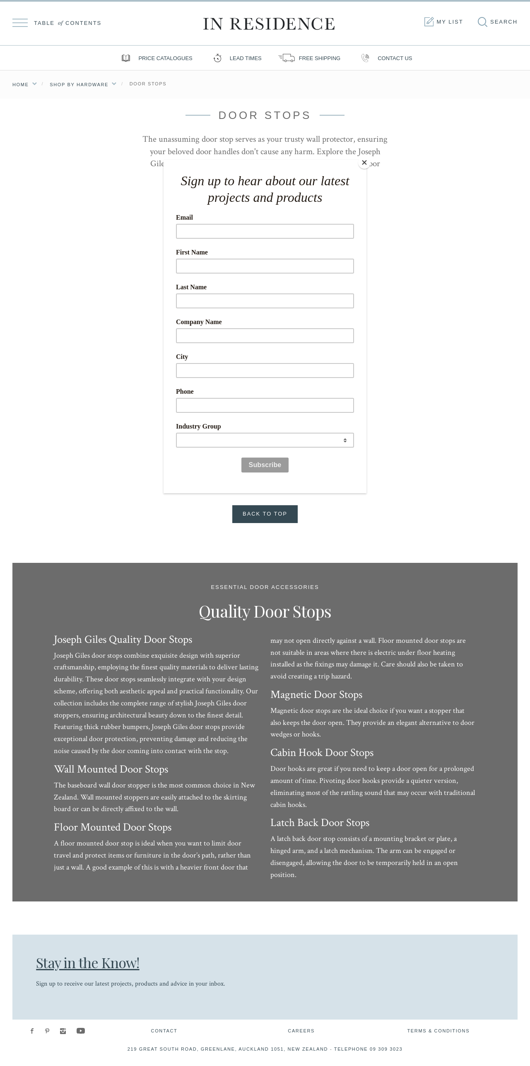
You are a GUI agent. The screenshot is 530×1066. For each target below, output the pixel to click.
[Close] (364, 162)
